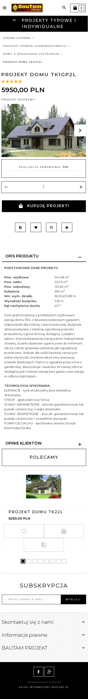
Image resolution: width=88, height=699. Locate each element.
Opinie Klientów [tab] (23, 443)
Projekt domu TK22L (35, 512)
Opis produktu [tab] (21, 256)
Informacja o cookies (44, 682)
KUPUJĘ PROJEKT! (43, 206)
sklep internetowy (34, 687)
